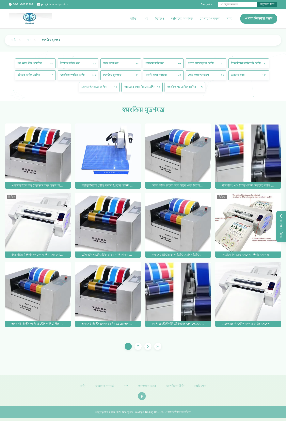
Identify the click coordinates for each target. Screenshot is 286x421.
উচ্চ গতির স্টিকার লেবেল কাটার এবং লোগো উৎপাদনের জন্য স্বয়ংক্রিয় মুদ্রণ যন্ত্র (37, 254)
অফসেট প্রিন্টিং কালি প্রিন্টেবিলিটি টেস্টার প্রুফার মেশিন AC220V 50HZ (37, 323)
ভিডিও (159, 18)
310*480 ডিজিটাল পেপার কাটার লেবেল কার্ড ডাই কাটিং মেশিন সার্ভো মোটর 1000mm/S (248, 323)
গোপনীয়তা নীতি (175, 387)
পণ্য (145, 18)
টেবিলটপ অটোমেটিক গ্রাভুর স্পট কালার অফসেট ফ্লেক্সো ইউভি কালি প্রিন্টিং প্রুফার (108, 254)
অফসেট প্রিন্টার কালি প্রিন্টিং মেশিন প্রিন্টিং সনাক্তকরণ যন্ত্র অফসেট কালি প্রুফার (178, 254)
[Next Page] (147, 346)
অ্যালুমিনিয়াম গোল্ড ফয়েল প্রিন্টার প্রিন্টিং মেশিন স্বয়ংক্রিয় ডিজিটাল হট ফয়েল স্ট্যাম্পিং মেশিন (108, 185)
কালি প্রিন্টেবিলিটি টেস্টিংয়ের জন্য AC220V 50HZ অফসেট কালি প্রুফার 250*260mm (178, 323)
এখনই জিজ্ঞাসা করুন (258, 18)
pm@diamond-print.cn (55, 4)
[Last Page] (157, 346)
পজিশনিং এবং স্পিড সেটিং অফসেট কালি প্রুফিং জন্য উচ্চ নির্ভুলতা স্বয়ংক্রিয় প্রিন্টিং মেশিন (248, 185)
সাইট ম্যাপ (200, 387)
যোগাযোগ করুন (209, 18)
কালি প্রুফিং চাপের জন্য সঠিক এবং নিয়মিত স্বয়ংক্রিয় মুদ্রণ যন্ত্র (178, 185)
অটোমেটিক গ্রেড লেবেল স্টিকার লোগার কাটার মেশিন (248, 254)
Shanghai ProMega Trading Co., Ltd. (143, 413)
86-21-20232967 (23, 4)
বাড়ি (133, 18)
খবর (229, 18)
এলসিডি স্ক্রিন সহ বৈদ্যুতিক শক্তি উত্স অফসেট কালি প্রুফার (37, 185)
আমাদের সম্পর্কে (181, 18)
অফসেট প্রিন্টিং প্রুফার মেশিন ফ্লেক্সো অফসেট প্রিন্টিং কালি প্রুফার (108, 323)
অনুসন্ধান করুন (267, 4)
